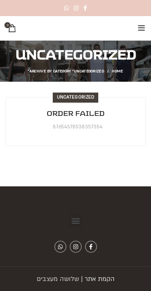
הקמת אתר (100, 278)
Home (117, 71)
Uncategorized (76, 97)
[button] (75, 220)
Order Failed (76, 113)
